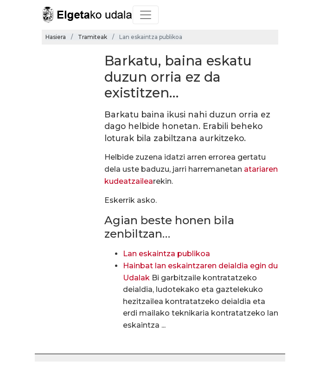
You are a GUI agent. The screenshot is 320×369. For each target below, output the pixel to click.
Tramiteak (92, 36)
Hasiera (55, 36)
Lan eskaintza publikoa (166, 253)
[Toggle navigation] (146, 15)
